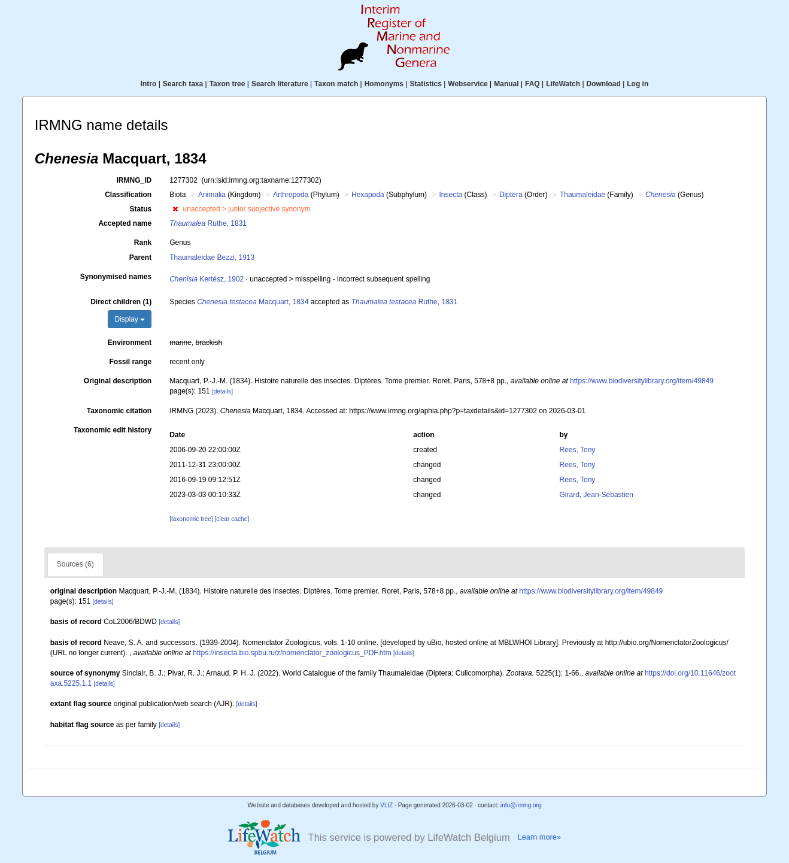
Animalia (212, 194)
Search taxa (183, 84)
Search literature (279, 84)
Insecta (450, 194)
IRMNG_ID (133, 180)
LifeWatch (563, 84)
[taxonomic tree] (191, 519)
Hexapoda (367, 194)
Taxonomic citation (119, 411)
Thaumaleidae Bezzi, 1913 (211, 257)
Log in (637, 84)
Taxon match (336, 84)
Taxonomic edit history (112, 430)
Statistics (425, 84)
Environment (129, 342)
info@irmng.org (521, 805)
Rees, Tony (578, 450)
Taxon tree (227, 84)
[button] (175, 209)
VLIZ (386, 805)
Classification (128, 194)
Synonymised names (115, 276)
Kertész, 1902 (206, 279)
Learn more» (539, 836)
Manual (506, 84)
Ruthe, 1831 (208, 223)
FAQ (532, 84)
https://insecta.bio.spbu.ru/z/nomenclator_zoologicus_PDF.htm (292, 653)
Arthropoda (290, 194)
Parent (140, 257)
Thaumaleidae (582, 194)
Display (129, 319)
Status (140, 209)
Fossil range (130, 362)
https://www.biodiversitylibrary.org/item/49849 (642, 381)
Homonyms (384, 84)
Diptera (511, 194)
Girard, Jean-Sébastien (596, 494)
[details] (222, 391)
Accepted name (124, 223)
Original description (117, 381)
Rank (142, 242)
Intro (149, 84)
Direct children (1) (120, 302)
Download (604, 84)
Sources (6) (75, 564)
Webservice (468, 84)
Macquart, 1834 (252, 302)
